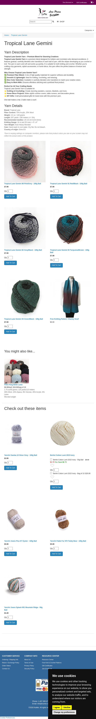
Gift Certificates (81, 2)
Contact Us (6, 668)
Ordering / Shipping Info (10, 659)
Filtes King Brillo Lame (13, 385)
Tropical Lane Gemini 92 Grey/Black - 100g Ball (23, 250)
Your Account (68, 2)
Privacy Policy (29, 665)
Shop (60, 22)
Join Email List (47, 668)
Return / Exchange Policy (10, 662)
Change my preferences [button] (64, 712)
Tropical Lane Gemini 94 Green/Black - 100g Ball (23, 319)
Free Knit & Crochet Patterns (51, 662)
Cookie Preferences (7, 718)
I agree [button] (57, 707)
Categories (89, 30)
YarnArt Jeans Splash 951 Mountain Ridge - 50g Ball (23, 608)
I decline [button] (66, 707)
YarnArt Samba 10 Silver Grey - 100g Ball (20, 455)
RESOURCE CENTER (50, 656)
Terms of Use (28, 662)
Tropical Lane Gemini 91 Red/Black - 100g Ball (68, 184)
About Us (27, 659)
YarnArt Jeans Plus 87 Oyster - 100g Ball (20, 541)
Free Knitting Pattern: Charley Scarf (64, 319)
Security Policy (29, 668)
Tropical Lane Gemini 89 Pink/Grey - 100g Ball (22, 184)
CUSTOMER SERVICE (11, 656)
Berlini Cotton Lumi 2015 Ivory (62, 455)
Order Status (6, 665)
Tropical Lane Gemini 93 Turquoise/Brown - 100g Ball (69, 251)
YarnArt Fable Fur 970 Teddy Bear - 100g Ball (68, 541)
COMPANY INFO (30, 656)
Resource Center (48, 659)
